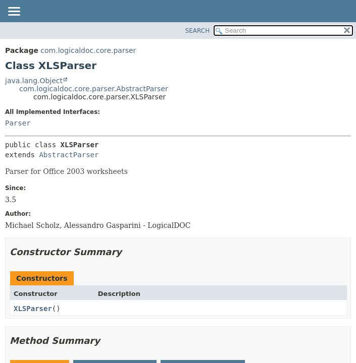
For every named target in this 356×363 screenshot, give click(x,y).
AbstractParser (68, 155)
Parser (18, 123)
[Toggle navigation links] (13, 12)
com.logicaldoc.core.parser (88, 50)
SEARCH (197, 30)
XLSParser (33, 309)
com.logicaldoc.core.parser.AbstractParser (93, 89)
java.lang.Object (34, 81)
